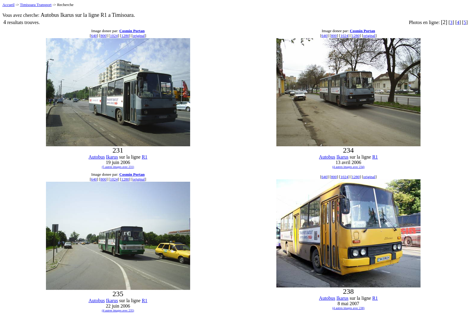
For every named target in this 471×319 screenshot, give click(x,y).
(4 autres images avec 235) (118, 310)
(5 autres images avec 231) (118, 167)
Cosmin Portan (131, 31)
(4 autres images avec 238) (348, 308)
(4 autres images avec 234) (348, 167)
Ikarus (112, 157)
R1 (144, 157)
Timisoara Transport (35, 4)
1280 (125, 35)
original (139, 35)
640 (94, 35)
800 (103, 35)
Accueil (8, 4)
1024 (114, 35)
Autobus (97, 157)
